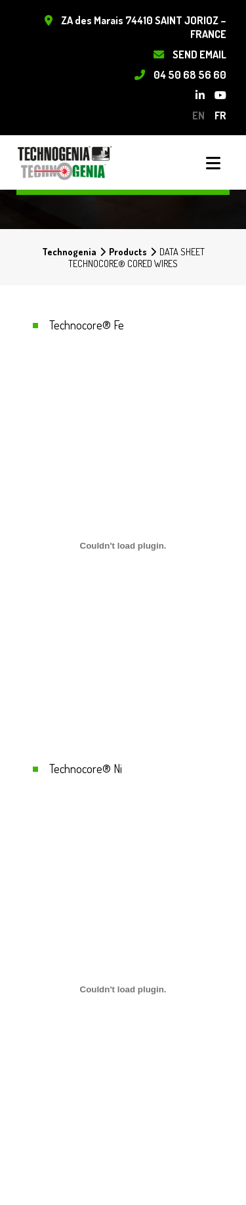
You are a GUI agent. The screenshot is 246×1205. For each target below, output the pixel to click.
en (198, 115)
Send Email (199, 54)
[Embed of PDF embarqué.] (123, 989)
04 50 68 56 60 (190, 74)
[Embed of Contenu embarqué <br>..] (123, 545)
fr (220, 115)
